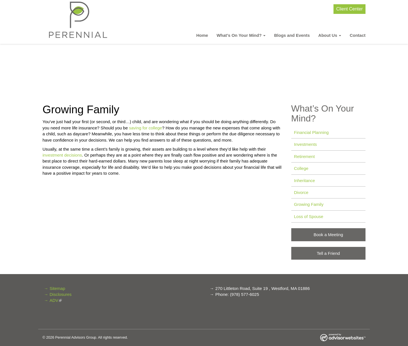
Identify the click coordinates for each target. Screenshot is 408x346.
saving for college (145, 127)
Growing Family (309, 204)
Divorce (301, 192)
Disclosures (61, 294)
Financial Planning (311, 132)
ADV (54, 300)
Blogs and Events (292, 35)
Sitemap (57, 288)
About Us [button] (329, 35)
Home (202, 35)
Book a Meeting (328, 234)
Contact (358, 35)
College (301, 168)
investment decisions (62, 155)
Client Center (349, 9)
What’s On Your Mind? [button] (240, 35)
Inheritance (304, 180)
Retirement (304, 156)
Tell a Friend (328, 253)
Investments (305, 144)
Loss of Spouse (308, 216)
